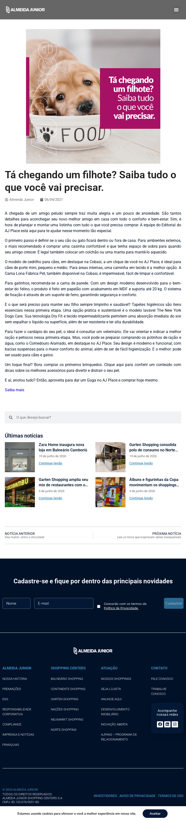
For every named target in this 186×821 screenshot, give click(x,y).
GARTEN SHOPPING (64, 699)
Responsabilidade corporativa (16, 711)
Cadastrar (173, 603)
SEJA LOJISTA (111, 689)
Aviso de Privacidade (137, 796)
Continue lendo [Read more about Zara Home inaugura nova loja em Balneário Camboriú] (50, 463)
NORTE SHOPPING (64, 730)
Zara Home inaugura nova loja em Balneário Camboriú (63, 447)
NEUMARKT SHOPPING (67, 719)
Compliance (11, 724)
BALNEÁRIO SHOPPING (67, 679)
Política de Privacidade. (121, 608)
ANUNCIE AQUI (111, 699)
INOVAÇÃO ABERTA (114, 724)
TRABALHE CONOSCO (158, 691)
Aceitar (155, 813)
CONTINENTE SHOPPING (68, 689)
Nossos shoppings (116, 679)
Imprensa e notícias (18, 734)
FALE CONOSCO (162, 679)
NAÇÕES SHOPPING (65, 709)
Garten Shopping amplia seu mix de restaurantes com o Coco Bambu (63, 482)
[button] (176, 9)
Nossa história (14, 679)
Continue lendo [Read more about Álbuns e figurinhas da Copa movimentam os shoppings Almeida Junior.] (141, 498)
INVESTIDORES (105, 796)
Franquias (10, 745)
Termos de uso (171, 796)
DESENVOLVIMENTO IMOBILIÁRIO (115, 711)
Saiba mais (14, 390)
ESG (5, 699)
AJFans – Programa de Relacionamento (119, 737)
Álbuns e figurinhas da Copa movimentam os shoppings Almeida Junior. (153, 482)
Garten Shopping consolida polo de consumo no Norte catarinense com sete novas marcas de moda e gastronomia (153, 447)
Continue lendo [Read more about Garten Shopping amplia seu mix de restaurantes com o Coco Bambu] (50, 498)
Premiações (11, 689)
